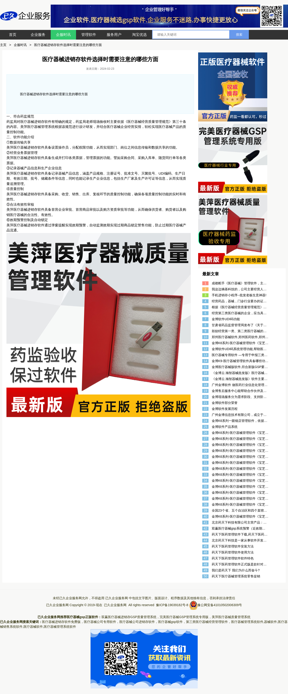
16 (205, 373)
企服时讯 (63, 35)
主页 (3, 45)
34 (205, 480)
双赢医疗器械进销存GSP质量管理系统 (129, 617)
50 (205, 576)
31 (205, 462)
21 (205, 403)
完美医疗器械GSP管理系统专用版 (184, 617)
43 (205, 534)
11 (205, 343)
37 (205, 498)
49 (205, 570)
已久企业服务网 (116, 598)
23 (205, 415)
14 (205, 361)
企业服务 (38, 35)
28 (205, 444)
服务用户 (114, 35)
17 (205, 379)
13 (205, 355)
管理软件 (88, 35)
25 (205, 427)
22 (205, 409)
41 (205, 522)
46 (205, 552)
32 (205, 468)
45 (205, 546)
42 (205, 528)
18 (205, 385)
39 (205, 510)
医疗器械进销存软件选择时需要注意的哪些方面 (68, 45)
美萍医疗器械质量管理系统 (231, 617)
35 (205, 486)
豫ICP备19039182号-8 (172, 605)
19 (205, 391)
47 (205, 558)
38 (205, 504)
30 (205, 456)
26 (205, 433)
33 (205, 474)
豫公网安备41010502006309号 (219, 605)
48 (205, 564)
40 (205, 516)
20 (205, 397)
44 (205, 540)
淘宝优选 (139, 35)
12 (205, 349)
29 (205, 450)
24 (205, 421)
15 (205, 367)
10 (205, 337)
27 (205, 439)
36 (205, 492)
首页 (12, 35)
